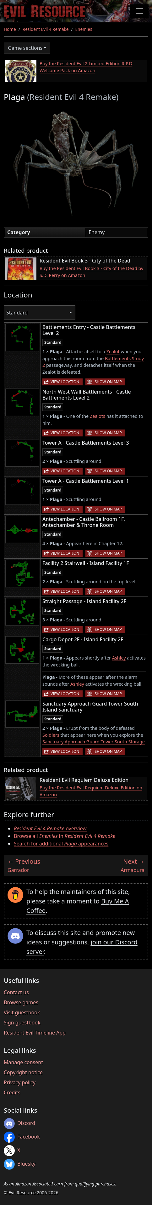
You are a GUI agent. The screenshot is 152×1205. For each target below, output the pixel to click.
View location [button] (65, 381)
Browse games (21, 1002)
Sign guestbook (22, 1022)
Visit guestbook (22, 1012)
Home (10, 29)
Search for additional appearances (61, 843)
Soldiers (50, 735)
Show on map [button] (108, 381)
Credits (12, 1092)
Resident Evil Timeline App (35, 1032)
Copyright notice (23, 1072)
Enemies (83, 29)
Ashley (119, 658)
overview (50, 828)
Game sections (25, 47)
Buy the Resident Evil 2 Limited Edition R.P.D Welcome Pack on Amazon (86, 67)
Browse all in (64, 836)
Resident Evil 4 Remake (46, 29)
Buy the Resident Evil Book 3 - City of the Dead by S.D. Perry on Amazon (91, 271)
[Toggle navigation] (139, 11)
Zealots (97, 416)
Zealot (113, 352)
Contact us (16, 992)
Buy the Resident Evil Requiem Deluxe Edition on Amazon (91, 791)
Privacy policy (19, 1082)
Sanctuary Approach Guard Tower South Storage (93, 742)
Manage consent (23, 1062)
